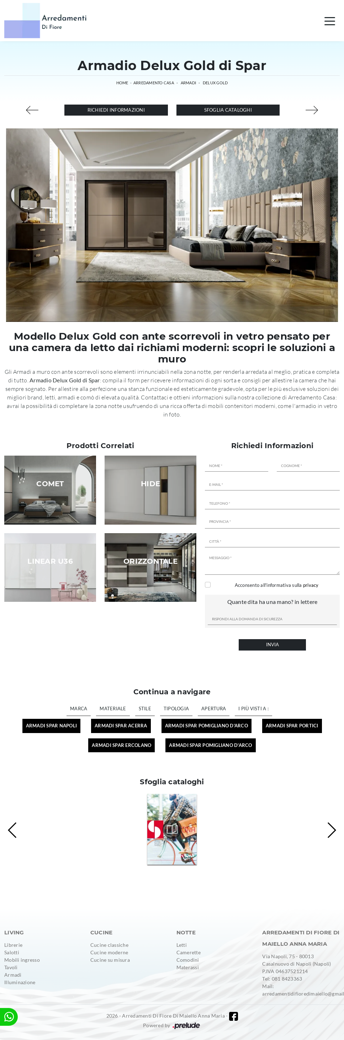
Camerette (188, 952)
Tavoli (11, 967)
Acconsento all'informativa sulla (277, 585)
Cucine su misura (110, 960)
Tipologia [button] (176, 708)
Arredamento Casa (153, 82)
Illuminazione (19, 982)
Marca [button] (78, 708)
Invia (272, 644)
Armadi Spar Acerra (121, 725)
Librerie (13, 945)
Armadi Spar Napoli (51, 725)
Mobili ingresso (22, 960)
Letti (181, 945)
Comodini (187, 960)
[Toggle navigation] (330, 20)
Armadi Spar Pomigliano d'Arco (206, 725)
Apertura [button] (213, 708)
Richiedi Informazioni (116, 110)
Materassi (187, 967)
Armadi (188, 82)
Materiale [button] (113, 708)
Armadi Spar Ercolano (121, 745)
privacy (311, 585)
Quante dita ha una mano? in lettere (272, 601)
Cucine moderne (109, 952)
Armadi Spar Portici (292, 725)
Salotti (11, 952)
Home (122, 82)
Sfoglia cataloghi (228, 110)
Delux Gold (215, 82)
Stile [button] (145, 708)
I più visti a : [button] (253, 708)
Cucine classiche (109, 945)
